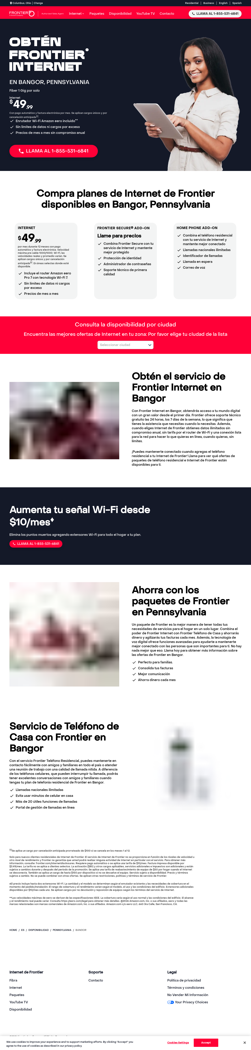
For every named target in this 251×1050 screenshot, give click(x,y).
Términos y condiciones (185, 988)
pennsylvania (62, 930)
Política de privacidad (184, 980)
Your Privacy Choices (187, 1002)
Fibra (13, 980)
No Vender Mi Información (187, 995)
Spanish (237, 3)
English (223, 3)
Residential (191, 3)
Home (13, 930)
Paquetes (16, 995)
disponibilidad (38, 930)
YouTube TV (18, 1002)
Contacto (95, 980)
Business (208, 3)
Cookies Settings (178, 1042)
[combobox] (121, 345)
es (22, 930)
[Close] (244, 1042)
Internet (15, 988)
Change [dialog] (38, 3)
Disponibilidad (20, 1009)
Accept (206, 1042)
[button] (149, 345)
